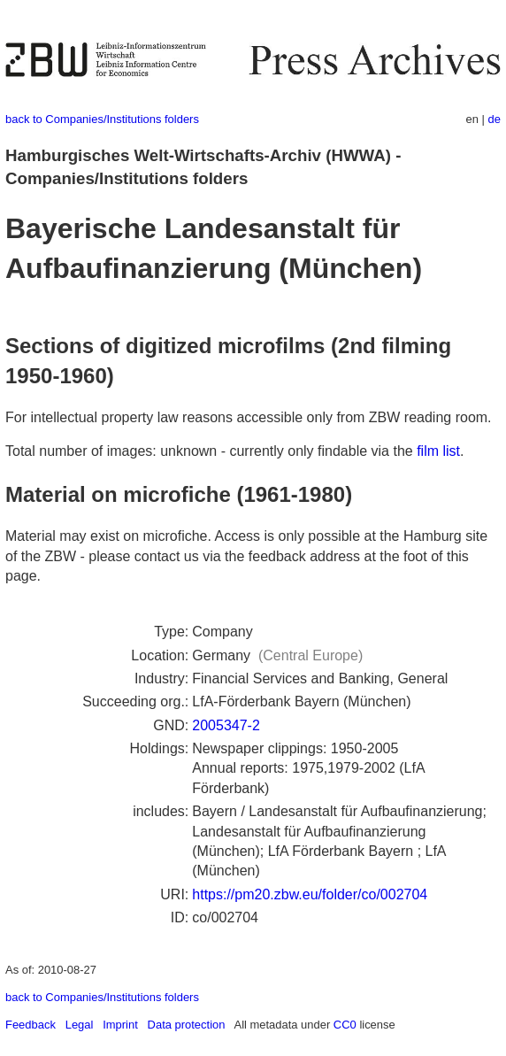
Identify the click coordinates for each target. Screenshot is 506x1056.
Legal (79, 1024)
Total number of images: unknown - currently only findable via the (211, 451)
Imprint (120, 1024)
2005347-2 (226, 725)
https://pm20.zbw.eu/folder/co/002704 (309, 894)
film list (438, 451)
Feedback (30, 1024)
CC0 (345, 1024)
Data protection (187, 1024)
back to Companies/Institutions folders (102, 119)
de (494, 119)
